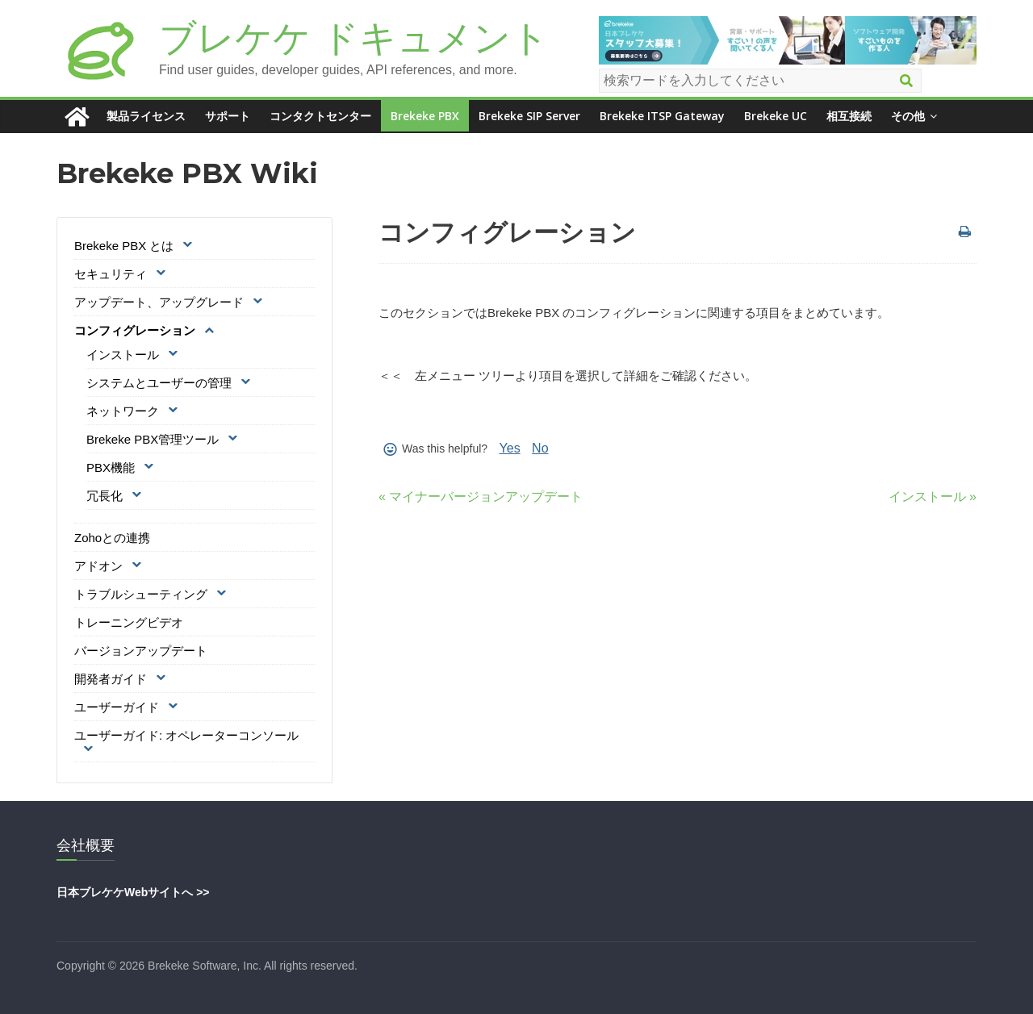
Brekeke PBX (425, 115)
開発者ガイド (110, 679)
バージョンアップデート (140, 650)
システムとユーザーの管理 (159, 383)
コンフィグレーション (134, 330)
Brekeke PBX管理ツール (152, 439)
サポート (227, 115)
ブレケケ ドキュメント (354, 38)
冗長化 (104, 496)
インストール (122, 354)
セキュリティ (110, 274)
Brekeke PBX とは (124, 245)
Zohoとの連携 (112, 538)
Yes (510, 448)
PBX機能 (110, 467)
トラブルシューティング (140, 594)
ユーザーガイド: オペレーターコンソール (186, 735)
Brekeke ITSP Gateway (662, 115)
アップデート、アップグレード (159, 302)
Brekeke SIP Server (529, 115)
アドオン (98, 566)
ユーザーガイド (116, 707)
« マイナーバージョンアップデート (480, 496)
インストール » (933, 496)
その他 (908, 115)
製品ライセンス (146, 115)
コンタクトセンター (320, 115)
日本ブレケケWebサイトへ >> (133, 892)
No (540, 448)
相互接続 (849, 115)
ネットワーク (122, 411)
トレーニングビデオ (128, 622)
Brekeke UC (775, 115)
